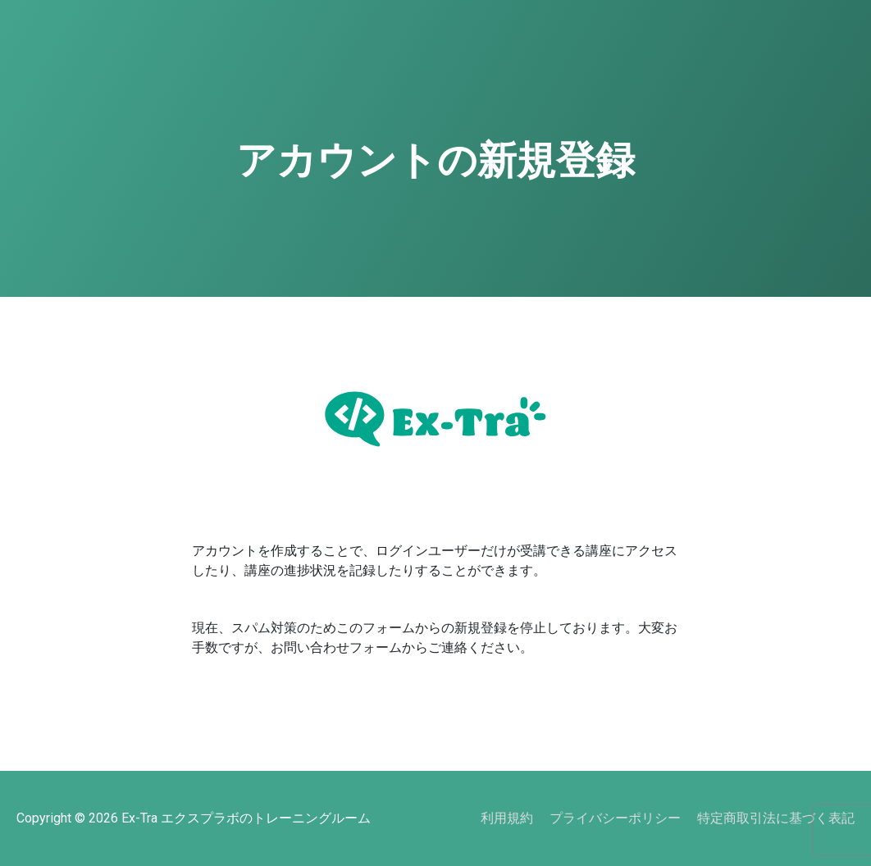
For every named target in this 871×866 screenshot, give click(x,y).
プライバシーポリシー (615, 818)
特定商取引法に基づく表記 (776, 818)
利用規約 (507, 818)
